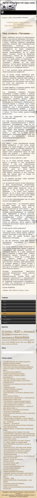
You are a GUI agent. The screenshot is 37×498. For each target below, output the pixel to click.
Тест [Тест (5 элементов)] (22, 342)
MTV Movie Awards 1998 (11, 463)
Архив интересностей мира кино (18, 2)
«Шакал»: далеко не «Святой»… (13, 459)
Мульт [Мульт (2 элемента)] (3, 342)
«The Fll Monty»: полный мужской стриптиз (17, 401)
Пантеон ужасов (8, 461)
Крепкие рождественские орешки (14, 373)
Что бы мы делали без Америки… (14, 483)
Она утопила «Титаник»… (11, 396)
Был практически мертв (11, 391)
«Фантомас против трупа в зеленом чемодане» (18, 425)
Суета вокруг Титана (9, 439)
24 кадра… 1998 (8, 478)
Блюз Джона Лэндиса (10, 427)
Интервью (21, 290)
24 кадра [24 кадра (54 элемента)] (7, 331)
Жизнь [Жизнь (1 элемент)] (22, 331)
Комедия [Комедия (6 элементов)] (14, 340)
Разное (5, 322)
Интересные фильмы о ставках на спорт (16, 365)
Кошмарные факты (9, 464)
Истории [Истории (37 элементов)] (6, 334)
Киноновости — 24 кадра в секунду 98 (15, 437)
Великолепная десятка (10, 485)
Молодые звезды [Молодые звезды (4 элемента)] (28, 340)
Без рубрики (6, 319)
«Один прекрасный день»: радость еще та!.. (17, 449)
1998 (10, 17)
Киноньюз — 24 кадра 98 (11, 423)
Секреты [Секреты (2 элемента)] (17, 342)
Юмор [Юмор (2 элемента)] (3, 344)
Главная (4, 17)
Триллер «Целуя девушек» (12, 468)
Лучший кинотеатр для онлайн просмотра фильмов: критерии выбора (16, 362)
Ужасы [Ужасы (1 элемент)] (25, 342)
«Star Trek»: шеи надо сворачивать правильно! (18, 367)
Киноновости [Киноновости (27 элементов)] (8, 337)
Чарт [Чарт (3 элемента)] (32, 342)
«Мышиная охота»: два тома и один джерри (17, 447)
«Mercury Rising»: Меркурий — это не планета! (18, 418)
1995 (4, 304)
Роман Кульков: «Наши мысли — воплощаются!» (19, 23)
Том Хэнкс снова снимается (12, 372)
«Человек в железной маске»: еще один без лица (19, 435)
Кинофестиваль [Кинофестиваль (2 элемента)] (6, 340)
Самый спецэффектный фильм (13, 471)
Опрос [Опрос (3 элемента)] (7, 342)
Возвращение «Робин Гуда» (12, 399)
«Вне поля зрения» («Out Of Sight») (14, 379)
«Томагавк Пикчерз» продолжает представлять (18, 473)
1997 (4, 310)
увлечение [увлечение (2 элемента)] (14, 344)
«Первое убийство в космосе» (13, 389)
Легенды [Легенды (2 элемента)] (20, 340)
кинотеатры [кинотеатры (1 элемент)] (8, 344)
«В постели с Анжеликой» (11, 411)
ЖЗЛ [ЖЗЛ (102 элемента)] (17, 331)
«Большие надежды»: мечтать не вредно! (16, 451)
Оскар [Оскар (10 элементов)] (12, 342)
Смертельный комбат (10, 454)
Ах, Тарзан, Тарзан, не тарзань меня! (15, 442)
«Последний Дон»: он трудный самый (15, 452)
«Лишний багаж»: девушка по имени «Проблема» (19, 433)
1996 (4, 307)
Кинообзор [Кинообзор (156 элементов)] (22, 337)
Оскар (27, 290)
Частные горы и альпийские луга (13, 466)
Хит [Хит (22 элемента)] (29, 342)
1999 (4, 316)
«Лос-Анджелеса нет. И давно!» (13, 404)
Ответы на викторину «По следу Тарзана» (16, 440)
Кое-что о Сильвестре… (11, 469)
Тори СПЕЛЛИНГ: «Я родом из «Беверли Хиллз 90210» (18, 26)
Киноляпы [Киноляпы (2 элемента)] (25, 334)
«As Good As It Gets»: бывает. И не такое (16, 432)
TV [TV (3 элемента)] (13, 331)
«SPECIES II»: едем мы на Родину (14, 416)
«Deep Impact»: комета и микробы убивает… (17, 403)
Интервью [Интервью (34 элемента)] (29, 331)
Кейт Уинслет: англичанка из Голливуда (16, 409)
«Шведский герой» (9, 387)
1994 (4, 301)
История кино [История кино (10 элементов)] (16, 334)
